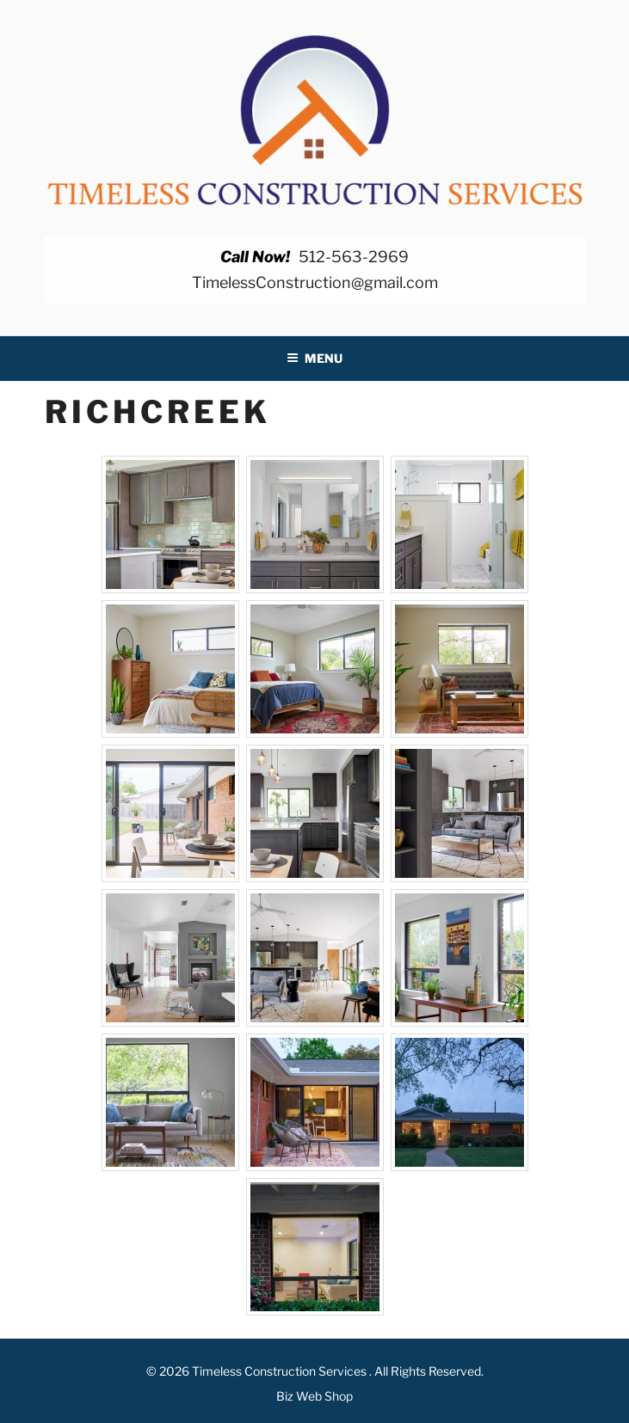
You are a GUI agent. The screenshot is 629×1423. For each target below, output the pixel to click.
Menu (314, 358)
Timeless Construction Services (280, 1371)
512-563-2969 (354, 257)
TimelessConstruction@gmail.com (315, 282)
